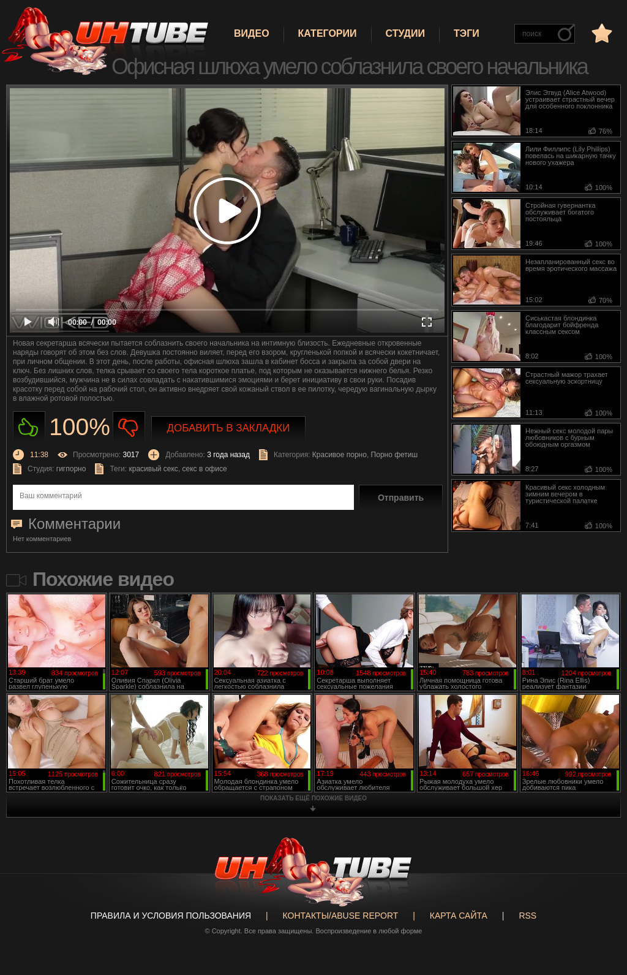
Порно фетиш (394, 454)
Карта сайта (458, 915)
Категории (327, 33)
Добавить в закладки (228, 428)
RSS (527, 915)
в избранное (600, 33)
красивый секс (153, 469)
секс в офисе (204, 469)
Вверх (599, 919)
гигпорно (71, 469)
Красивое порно (339, 454)
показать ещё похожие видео (313, 798)
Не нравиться (129, 427)
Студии (405, 33)
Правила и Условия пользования (171, 915)
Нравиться (29, 427)
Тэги (466, 33)
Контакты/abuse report (341, 915)
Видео (251, 33)
